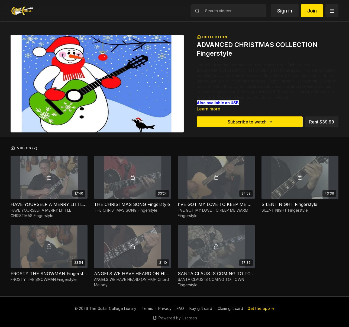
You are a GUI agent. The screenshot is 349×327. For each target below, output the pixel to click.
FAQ (180, 308)
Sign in (284, 11)
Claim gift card (230, 308)
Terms (147, 308)
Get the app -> (260, 308)
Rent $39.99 (321, 122)
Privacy (165, 308)
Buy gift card (200, 308)
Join (312, 11)
